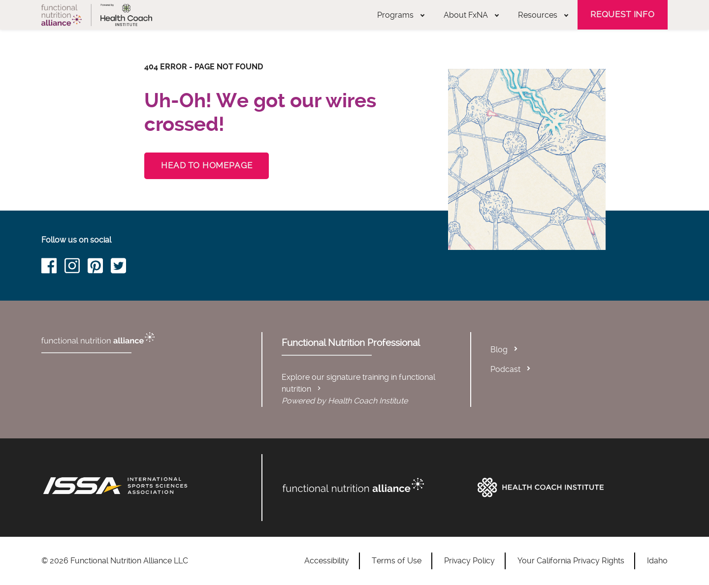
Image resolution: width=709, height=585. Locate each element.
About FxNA (471, 15)
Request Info (622, 14)
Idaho (657, 560)
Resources (543, 15)
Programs (400, 15)
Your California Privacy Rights (570, 560)
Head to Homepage (206, 165)
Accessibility (326, 560)
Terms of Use (396, 560)
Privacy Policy (469, 560)
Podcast (505, 369)
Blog (499, 349)
